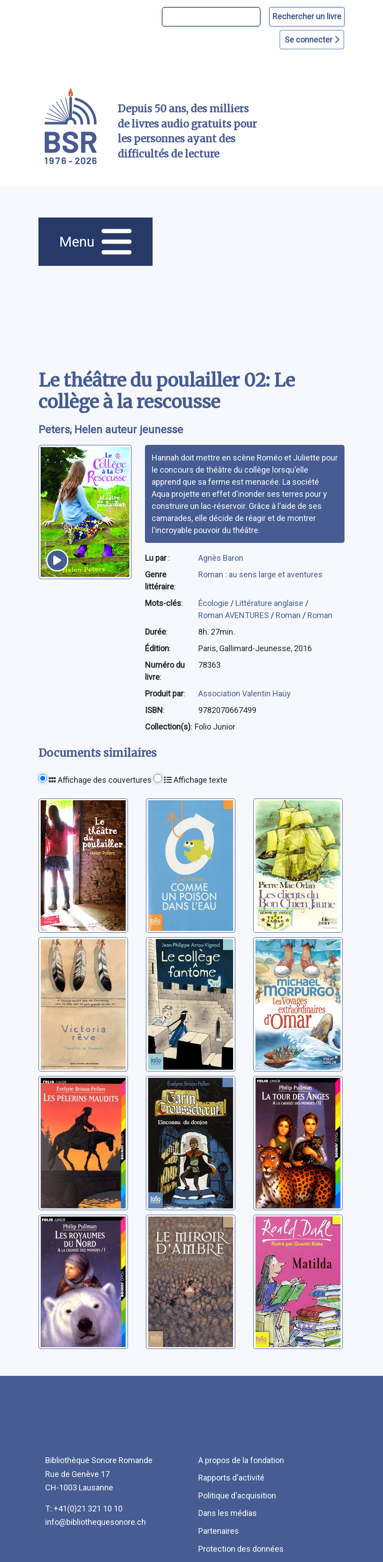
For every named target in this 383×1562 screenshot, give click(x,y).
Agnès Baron (220, 558)
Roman (289, 615)
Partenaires (218, 1531)
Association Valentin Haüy (244, 693)
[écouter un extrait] (57, 560)
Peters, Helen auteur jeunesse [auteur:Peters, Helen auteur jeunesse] (110, 429)
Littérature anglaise (270, 603)
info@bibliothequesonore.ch (95, 1522)
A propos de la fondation (241, 1460)
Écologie (214, 603)
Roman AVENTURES (234, 615)
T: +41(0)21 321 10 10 (84, 1508)
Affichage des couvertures (100, 780)
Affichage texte (195, 780)
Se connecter (312, 39)
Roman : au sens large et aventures (260, 574)
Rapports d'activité (231, 1477)
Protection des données (241, 1548)
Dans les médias (227, 1513)
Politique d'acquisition (237, 1495)
